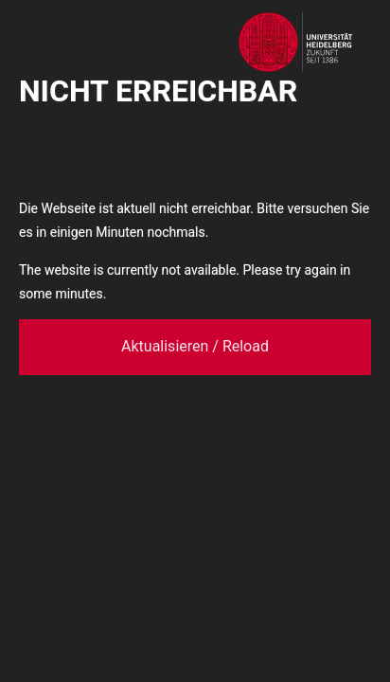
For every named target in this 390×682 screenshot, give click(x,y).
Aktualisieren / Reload (195, 346)
